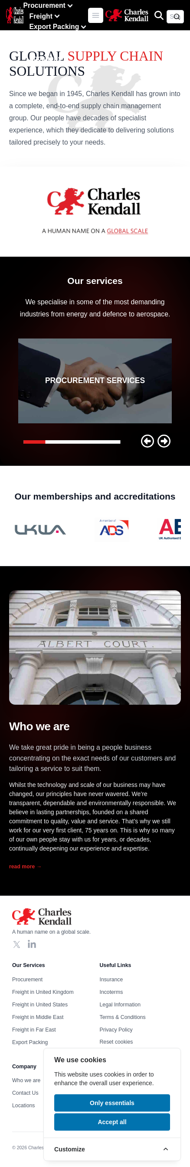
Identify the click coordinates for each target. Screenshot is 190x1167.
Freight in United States (40, 1005)
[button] (147, 441)
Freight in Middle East (37, 1017)
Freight (45, 16)
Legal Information (120, 1005)
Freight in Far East (34, 1030)
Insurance (111, 980)
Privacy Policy (116, 1030)
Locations (45, 58)
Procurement (49, 5)
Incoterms (111, 992)
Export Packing (58, 27)
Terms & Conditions (123, 1017)
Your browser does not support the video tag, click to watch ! (95, 212)
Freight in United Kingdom (43, 992)
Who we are (48, 37)
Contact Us (47, 47)
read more (25, 867)
